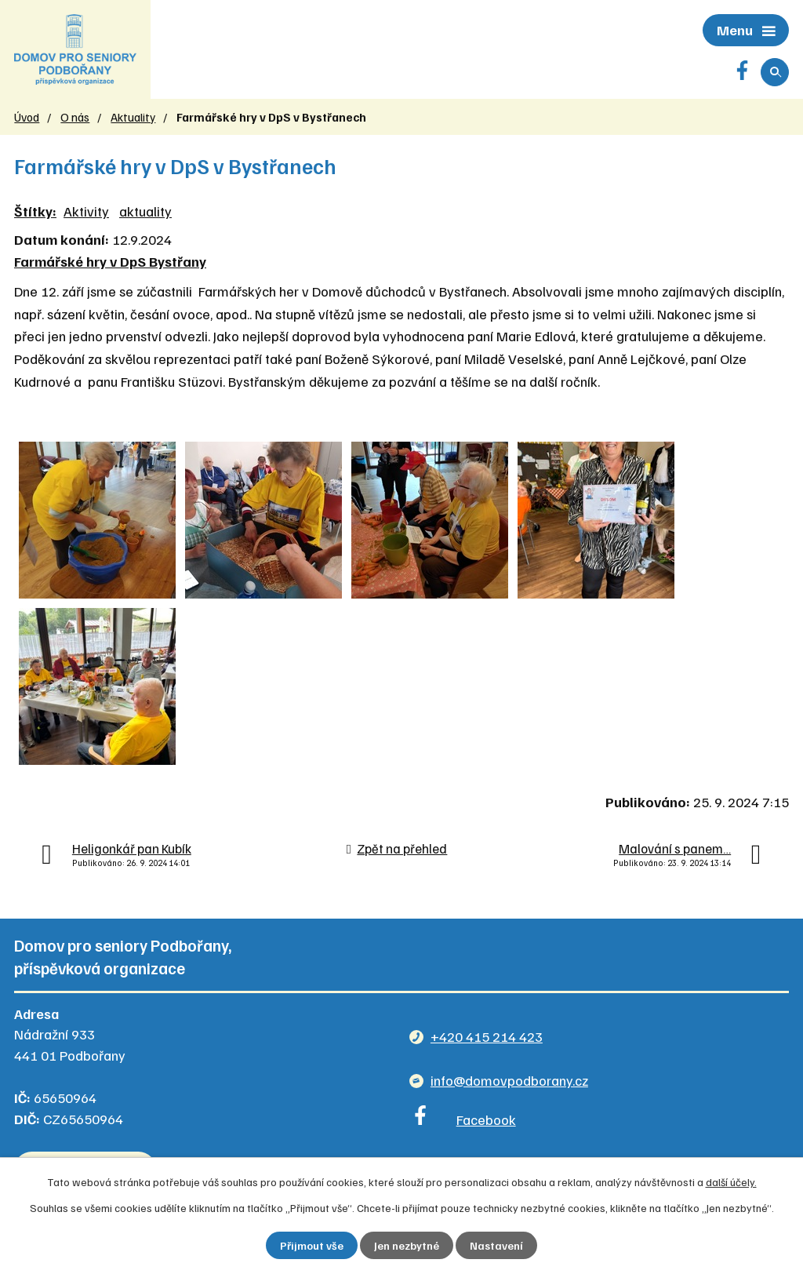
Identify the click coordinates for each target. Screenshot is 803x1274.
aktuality (145, 211)
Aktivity (86, 211)
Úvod (26, 116)
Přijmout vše (311, 1245)
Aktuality (133, 116)
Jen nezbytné (406, 1245)
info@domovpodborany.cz (509, 1080)
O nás (74, 116)
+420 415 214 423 (487, 1036)
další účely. (731, 1181)
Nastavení (496, 1245)
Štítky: (35, 211)
